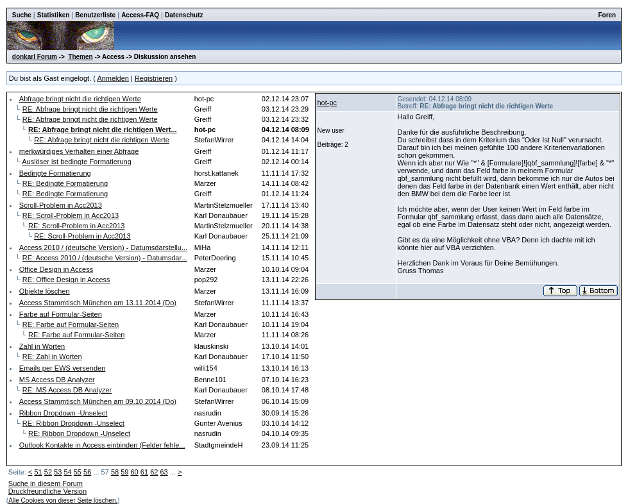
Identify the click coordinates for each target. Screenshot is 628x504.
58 (115, 472)
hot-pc (327, 102)
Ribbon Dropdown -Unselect (63, 413)
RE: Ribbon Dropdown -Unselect (73, 423)
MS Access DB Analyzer (57, 379)
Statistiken (53, 15)
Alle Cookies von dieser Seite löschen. (62, 500)
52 (48, 472)
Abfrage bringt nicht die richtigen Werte (80, 99)
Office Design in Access (56, 269)
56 (87, 472)
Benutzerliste (95, 15)
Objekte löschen (44, 291)
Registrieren (154, 78)
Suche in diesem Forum (45, 483)
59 (124, 472)
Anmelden (113, 78)
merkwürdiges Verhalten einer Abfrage (79, 151)
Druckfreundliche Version (47, 491)
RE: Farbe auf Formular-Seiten (70, 324)
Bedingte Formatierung (55, 173)
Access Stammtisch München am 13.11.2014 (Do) (97, 303)
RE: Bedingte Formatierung (65, 183)
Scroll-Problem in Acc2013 (60, 205)
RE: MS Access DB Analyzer (67, 390)
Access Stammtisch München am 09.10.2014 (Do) (97, 401)
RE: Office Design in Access (66, 279)
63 (163, 472)
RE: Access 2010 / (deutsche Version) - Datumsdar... (104, 258)
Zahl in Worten (42, 346)
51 (38, 472)
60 (135, 472)
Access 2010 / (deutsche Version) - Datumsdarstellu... (103, 247)
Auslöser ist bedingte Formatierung (77, 161)
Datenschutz (184, 15)
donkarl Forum (34, 56)
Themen (80, 56)
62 (154, 472)
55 (77, 472)
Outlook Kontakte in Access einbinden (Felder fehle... (102, 445)
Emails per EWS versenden (62, 368)
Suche (21, 15)
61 (144, 472)
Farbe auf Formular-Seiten (60, 314)
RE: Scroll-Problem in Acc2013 (70, 215)
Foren (607, 15)
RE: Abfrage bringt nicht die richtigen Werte (90, 109)
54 (67, 472)
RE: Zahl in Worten (52, 356)
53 (58, 472)
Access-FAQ (140, 15)
